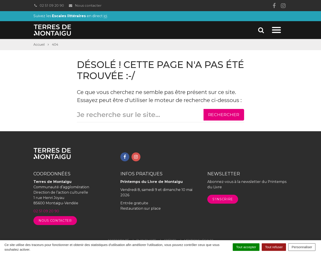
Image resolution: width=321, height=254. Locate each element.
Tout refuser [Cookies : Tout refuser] (274, 247)
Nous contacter (84, 5)
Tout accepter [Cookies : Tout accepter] (246, 247)
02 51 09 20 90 (48, 5)
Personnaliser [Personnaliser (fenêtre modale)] (302, 247)
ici (105, 16)
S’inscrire (222, 199)
